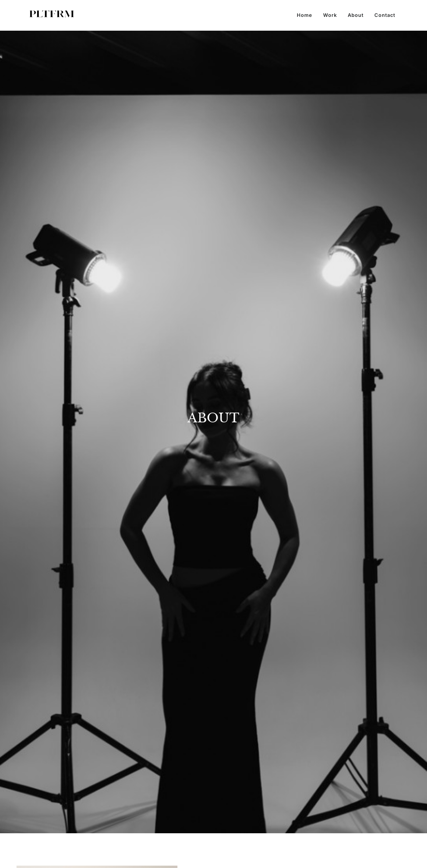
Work (330, 15)
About (356, 15)
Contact (384, 15)
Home (304, 15)
